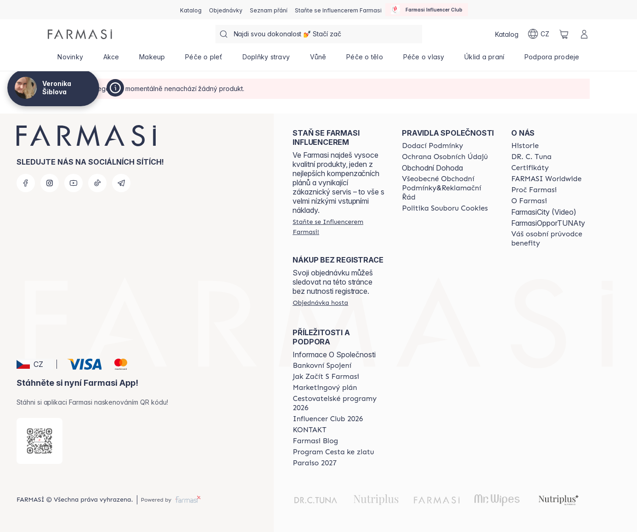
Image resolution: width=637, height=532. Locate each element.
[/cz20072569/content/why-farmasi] (534, 189)
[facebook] (26, 183)
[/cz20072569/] (80, 34)
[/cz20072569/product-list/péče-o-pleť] (203, 60)
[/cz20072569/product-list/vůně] (318, 60)
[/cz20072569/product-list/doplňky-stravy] (266, 60)
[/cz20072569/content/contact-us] (309, 430)
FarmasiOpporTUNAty (548, 223)
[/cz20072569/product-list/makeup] (152, 60)
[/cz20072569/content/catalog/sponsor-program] (333, 452)
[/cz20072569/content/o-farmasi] (529, 201)
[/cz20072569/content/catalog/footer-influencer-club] (328, 418)
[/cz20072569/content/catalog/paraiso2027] (315, 463)
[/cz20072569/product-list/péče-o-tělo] (364, 60)
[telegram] (121, 183)
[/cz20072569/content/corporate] (546, 178)
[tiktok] (97, 183)
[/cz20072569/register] (225, 9)
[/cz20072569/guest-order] (320, 302)
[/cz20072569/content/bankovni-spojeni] (322, 365)
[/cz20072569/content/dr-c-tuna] (531, 156)
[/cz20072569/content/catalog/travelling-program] (339, 403)
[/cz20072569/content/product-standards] (530, 167)
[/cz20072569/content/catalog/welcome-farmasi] (557, 238)
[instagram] (49, 183)
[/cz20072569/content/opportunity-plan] (325, 387)
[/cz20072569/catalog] (190, 9)
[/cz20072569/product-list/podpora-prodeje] (551, 60)
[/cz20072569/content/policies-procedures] (445, 156)
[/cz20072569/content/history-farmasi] (525, 145)
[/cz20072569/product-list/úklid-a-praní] (484, 60)
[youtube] (73, 183)
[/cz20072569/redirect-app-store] (39, 441)
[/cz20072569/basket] (563, 34)
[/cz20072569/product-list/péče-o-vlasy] (424, 60)
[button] (35, 364)
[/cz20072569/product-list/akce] (111, 60)
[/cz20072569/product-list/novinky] (70, 60)
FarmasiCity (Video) (543, 212)
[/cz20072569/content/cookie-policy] (445, 208)
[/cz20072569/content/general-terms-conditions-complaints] (448, 188)
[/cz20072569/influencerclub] (426, 9)
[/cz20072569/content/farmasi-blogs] (315, 441)
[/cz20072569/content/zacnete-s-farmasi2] (326, 376)
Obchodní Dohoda (432, 167)
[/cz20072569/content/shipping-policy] (432, 145)
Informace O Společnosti (334, 354)
